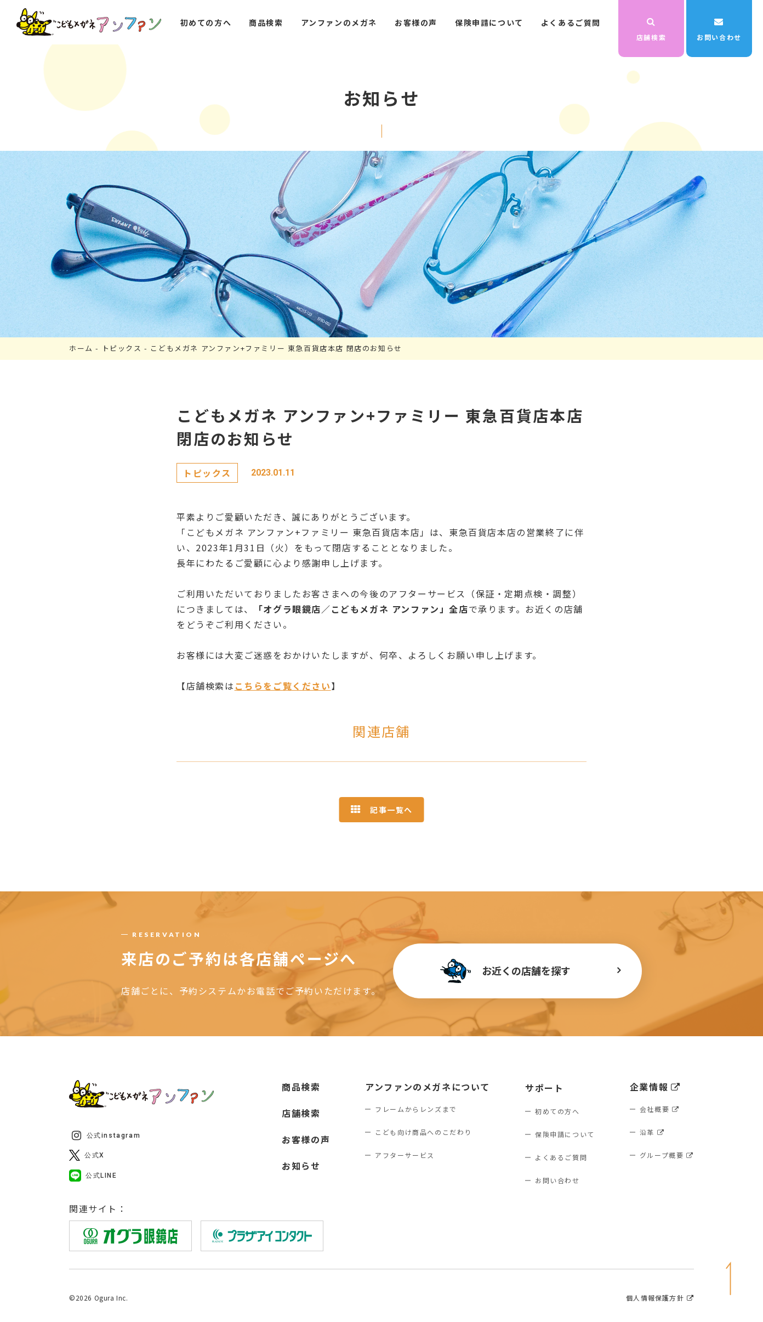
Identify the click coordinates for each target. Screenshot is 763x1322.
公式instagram (106, 1135)
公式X (87, 1155)
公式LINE (93, 1176)
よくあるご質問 (571, 22)
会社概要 (660, 1109)
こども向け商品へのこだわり (423, 1132)
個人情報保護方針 (660, 1298)
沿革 (652, 1132)
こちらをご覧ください (283, 685)
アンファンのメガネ (339, 22)
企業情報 (655, 1086)
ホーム (81, 348)
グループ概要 (667, 1155)
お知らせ (301, 1165)
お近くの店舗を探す (505, 971)
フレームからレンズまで (416, 1109)
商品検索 (266, 22)
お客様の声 (416, 22)
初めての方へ (206, 22)
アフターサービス (405, 1155)
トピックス (122, 348)
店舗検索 (651, 29)
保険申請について (489, 22)
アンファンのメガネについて (427, 1086)
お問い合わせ (719, 29)
